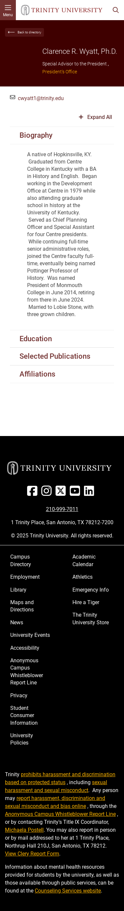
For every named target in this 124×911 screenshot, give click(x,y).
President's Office (59, 71)
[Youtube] (76, 493)
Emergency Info (90, 590)
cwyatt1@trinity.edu (41, 98)
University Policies (21, 739)
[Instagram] (47, 493)
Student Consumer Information (24, 715)
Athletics (82, 577)
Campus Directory (20, 560)
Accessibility (24, 648)
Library (18, 590)
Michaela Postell (24, 830)
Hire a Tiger (85, 602)
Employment (25, 577)
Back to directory (29, 32)
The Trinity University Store (90, 618)
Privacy (18, 695)
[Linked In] (90, 493)
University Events (30, 635)
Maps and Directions (22, 606)
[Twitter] (62, 493)
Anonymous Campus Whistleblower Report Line (26, 671)
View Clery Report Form (32, 854)
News (16, 622)
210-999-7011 (62, 509)
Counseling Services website (68, 891)
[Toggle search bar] (115, 10)
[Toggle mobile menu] (8, 10)
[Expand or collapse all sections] (95, 120)
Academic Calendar (84, 560)
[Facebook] (33, 493)
